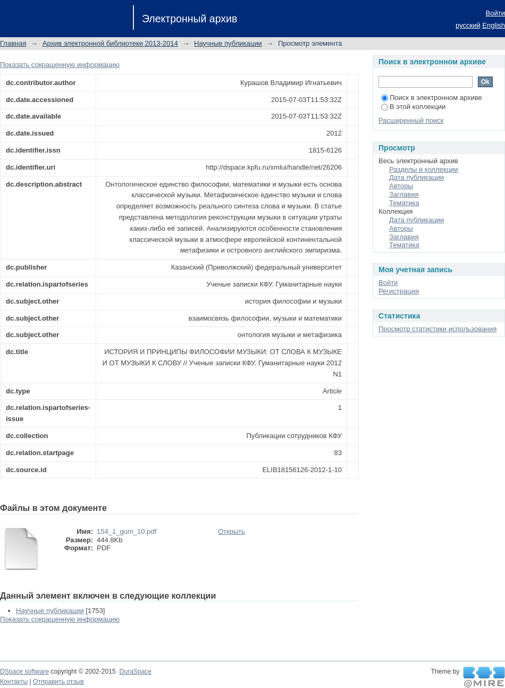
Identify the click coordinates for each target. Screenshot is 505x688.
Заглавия (404, 194)
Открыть (231, 531)
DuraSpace (135, 671)
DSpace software (24, 671)
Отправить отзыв (58, 681)
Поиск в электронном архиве (431, 98)
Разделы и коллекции (423, 169)
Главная (13, 43)
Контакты (14, 681)
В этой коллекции (413, 107)
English (493, 25)
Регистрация (398, 291)
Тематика (404, 203)
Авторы (401, 186)
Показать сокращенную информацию (60, 65)
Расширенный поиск (410, 120)
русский (468, 25)
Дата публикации (416, 177)
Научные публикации (228, 43)
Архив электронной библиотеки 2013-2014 (110, 43)
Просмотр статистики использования (437, 329)
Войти (495, 13)
